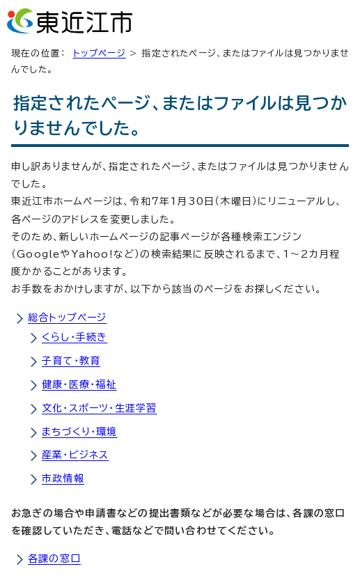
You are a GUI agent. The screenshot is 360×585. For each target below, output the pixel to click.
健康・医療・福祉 (79, 384)
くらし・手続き (74, 337)
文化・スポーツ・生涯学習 (99, 408)
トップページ (99, 53)
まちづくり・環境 (80, 432)
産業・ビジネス (75, 455)
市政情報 (63, 478)
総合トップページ (67, 317)
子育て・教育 (71, 361)
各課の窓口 (54, 558)
